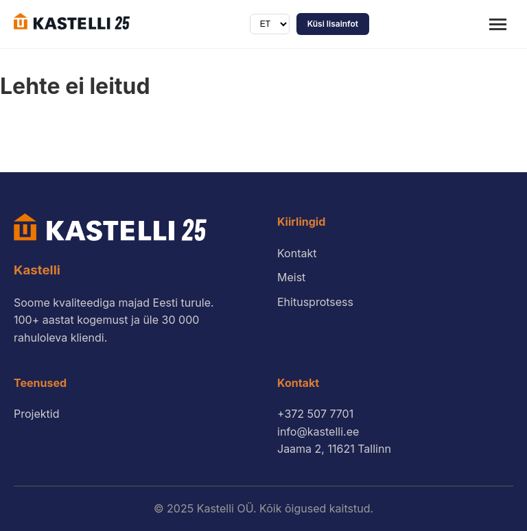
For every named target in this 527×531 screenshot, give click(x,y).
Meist (291, 277)
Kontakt (296, 253)
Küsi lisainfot (332, 24)
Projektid (36, 414)
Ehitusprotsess (315, 302)
